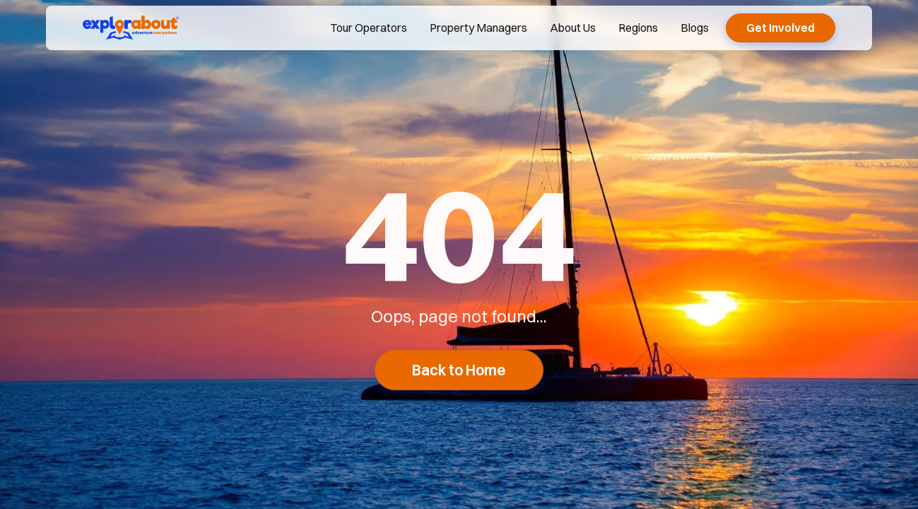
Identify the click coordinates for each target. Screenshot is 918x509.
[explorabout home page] (131, 28)
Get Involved (780, 28)
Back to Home (459, 370)
